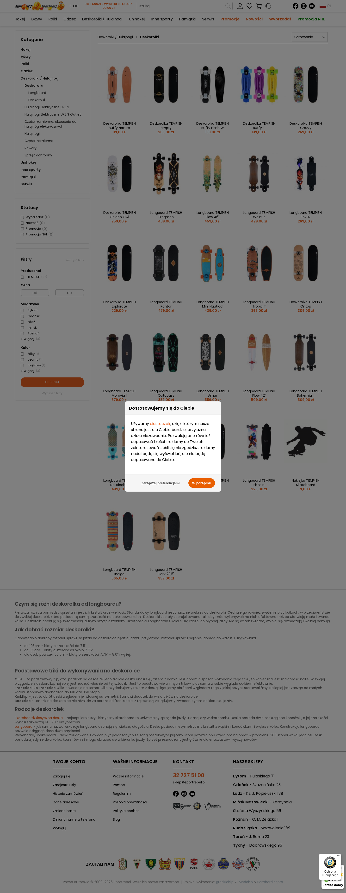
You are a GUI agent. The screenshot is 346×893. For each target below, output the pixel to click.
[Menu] (338, 857)
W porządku (201, 202)
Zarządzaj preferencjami (160, 202)
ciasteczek (160, 143)
